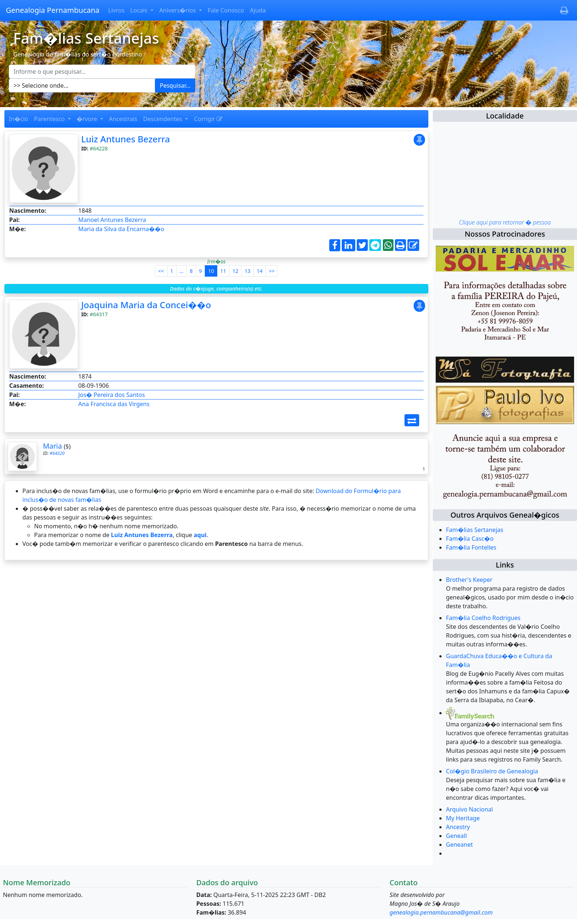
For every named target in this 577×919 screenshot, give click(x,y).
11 (223, 270)
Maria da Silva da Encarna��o (121, 229)
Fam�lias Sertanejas (474, 530)
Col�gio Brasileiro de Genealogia (492, 771)
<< (161, 270)
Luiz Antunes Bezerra (125, 139)
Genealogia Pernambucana (52, 10)
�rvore (88, 119)
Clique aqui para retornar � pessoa (505, 222)
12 (235, 270)
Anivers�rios (178, 10)
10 (211, 270)
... (181, 270)
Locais (139, 10)
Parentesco (50, 119)
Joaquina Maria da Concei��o (146, 305)
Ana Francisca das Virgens (113, 404)
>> (272, 270)
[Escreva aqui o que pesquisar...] (102, 72)
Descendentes (163, 119)
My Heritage (463, 818)
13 (247, 270)
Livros (116, 10)
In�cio (18, 119)
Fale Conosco (226, 10)
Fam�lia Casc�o (470, 539)
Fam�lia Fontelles (471, 547)
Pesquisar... (175, 85)
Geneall (456, 836)
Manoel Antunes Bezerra (112, 220)
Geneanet (459, 844)
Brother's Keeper (469, 580)
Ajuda (258, 10)
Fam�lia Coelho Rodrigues (483, 618)
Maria (52, 446)
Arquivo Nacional (469, 809)
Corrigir (208, 119)
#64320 (57, 453)
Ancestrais (123, 119)
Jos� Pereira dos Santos (111, 395)
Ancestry (458, 827)
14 (259, 270)
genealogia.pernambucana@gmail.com (441, 912)
